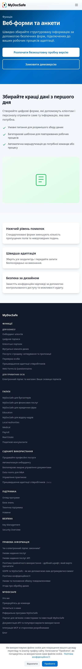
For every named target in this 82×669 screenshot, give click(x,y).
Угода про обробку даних (15, 585)
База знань (8, 502)
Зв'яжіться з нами (11, 608)
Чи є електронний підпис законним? (21, 548)
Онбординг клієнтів (12, 334)
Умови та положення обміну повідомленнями (26, 580)
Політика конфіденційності (16, 575)
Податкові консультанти (14, 442)
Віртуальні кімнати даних (15, 348)
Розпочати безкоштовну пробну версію (41, 52)
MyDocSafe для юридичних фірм (19, 407)
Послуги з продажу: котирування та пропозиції (26, 353)
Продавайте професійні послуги (19, 457)
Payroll (5, 432)
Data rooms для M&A (13, 472)
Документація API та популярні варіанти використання (31, 622)
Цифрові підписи (11, 339)
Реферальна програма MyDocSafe (20, 612)
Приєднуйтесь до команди (16, 603)
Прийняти (49, 663)
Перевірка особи (11, 358)
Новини (6, 512)
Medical (6, 427)
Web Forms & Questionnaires (17, 368)
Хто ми (6, 598)
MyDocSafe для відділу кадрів (17, 417)
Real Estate (7, 437)
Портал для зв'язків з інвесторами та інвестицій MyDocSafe (33, 617)
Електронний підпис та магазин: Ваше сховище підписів (31, 379)
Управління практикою (14, 477)
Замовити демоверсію (41, 64)
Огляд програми (11, 497)
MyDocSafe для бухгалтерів (16, 397)
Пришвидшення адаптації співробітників (23, 363)
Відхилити (32, 663)
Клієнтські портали (12, 344)
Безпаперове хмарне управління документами (26, 467)
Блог (4, 632)
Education (7, 412)
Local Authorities (10, 422)
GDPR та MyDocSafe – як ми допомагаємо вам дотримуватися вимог (38, 571)
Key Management (11, 524)
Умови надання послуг (14, 553)
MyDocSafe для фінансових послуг (20, 402)
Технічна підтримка (12, 507)
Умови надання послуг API (16, 558)
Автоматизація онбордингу (16, 462)
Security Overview (11, 529)
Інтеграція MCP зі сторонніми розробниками (25, 627)
